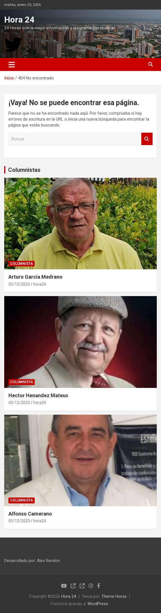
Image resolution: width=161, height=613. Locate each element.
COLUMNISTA (21, 264)
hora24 (39, 284)
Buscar (147, 139)
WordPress (98, 603)
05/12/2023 (19, 284)
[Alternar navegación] (11, 64)
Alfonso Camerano (30, 514)
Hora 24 (19, 20)
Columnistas (24, 169)
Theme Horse (114, 596)
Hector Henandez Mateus (38, 395)
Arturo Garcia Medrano (35, 277)
